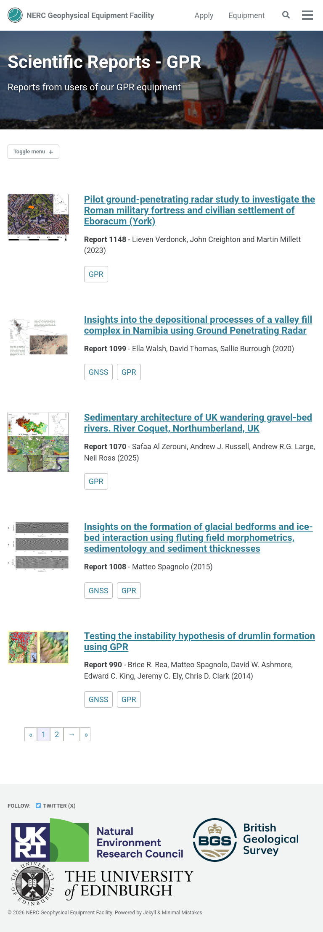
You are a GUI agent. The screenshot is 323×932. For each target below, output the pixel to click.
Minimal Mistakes (182, 913)
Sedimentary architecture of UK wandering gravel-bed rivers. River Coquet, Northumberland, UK (198, 425)
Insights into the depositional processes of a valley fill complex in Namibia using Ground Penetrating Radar (198, 327)
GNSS (98, 374)
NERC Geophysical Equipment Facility (90, 15)
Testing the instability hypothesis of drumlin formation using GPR (199, 644)
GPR (96, 276)
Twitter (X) (55, 806)
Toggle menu (30, 153)
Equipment (246, 15)
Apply (202, 15)
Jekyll (149, 913)
